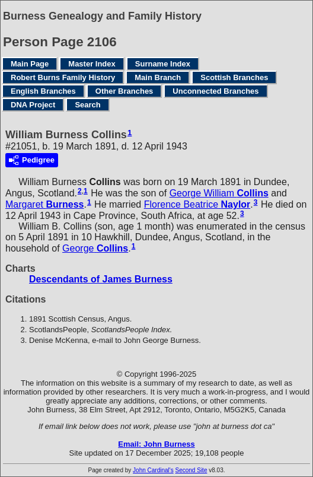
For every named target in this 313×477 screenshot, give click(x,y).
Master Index (91, 63)
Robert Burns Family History (63, 77)
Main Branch (158, 77)
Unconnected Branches (215, 91)
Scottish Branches (234, 77)
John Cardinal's (153, 470)
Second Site (191, 470)
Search (87, 104)
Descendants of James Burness (101, 279)
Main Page (30, 63)
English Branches (43, 91)
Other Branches (124, 91)
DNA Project (33, 104)
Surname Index (162, 63)
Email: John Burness (156, 444)
